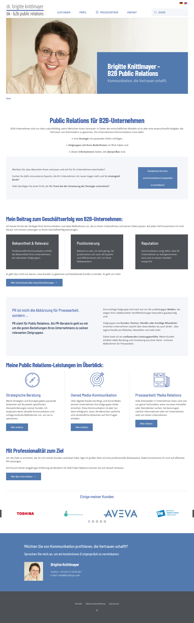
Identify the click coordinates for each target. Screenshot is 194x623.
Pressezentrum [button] (107, 12)
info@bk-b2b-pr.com (69, 575)
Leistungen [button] (63, 12)
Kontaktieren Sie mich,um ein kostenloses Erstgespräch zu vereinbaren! (157, 178)
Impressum (114, 603)
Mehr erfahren (17, 427)
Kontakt (132, 12)
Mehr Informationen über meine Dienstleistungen (34, 282)
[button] (97, 610)
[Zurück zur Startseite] (25, 10)
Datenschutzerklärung (95, 603)
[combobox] (170, 12)
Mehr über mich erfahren (23, 476)
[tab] (89, 521)
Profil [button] (83, 12)
